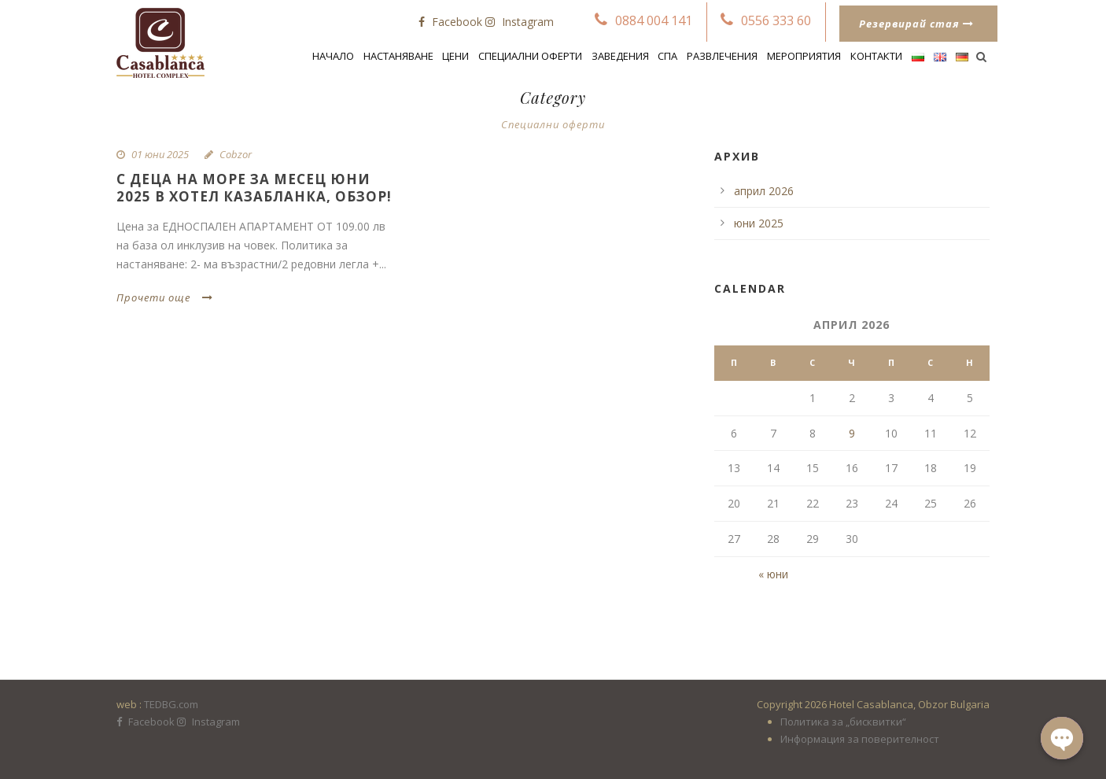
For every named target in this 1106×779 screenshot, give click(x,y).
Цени (455, 56)
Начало (333, 56)
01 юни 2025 (160, 154)
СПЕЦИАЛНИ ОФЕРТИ (530, 56)
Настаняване (398, 56)
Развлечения (722, 56)
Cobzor (235, 154)
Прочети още (164, 297)
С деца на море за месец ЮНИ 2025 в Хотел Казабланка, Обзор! (254, 187)
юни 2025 (758, 223)
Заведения (620, 56)
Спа (667, 56)
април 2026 (764, 190)
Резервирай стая (916, 24)
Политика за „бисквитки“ (843, 721)
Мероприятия (804, 56)
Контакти (876, 56)
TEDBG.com (171, 704)
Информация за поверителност (859, 739)
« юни (773, 574)
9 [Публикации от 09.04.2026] (852, 433)
